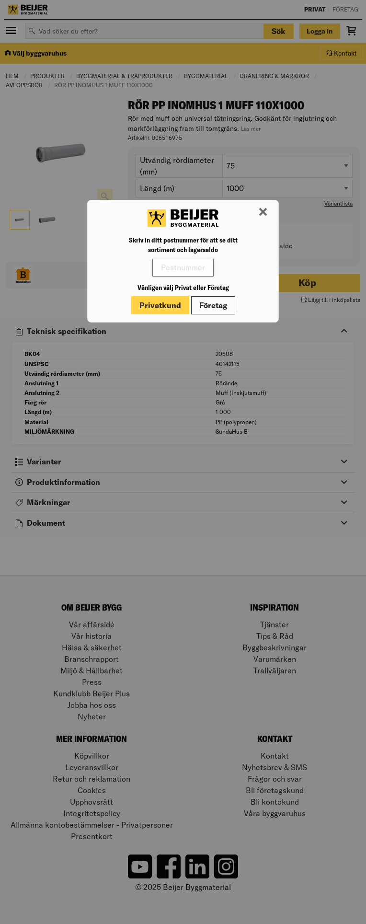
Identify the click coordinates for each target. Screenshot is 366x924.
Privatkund (160, 305)
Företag (213, 305)
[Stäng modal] (263, 212)
